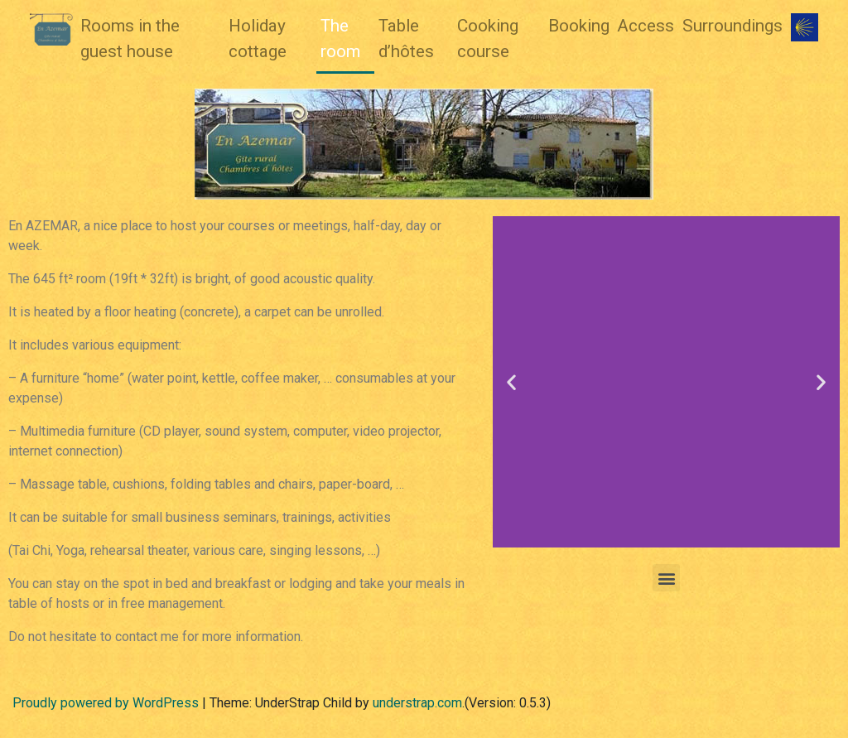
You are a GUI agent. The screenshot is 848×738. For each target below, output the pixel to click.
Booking (579, 26)
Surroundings (732, 26)
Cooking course (487, 38)
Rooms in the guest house (130, 38)
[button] (511, 382)
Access (645, 26)
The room (340, 38)
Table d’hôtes (406, 38)
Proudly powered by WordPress (105, 703)
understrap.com (417, 703)
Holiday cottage (258, 38)
